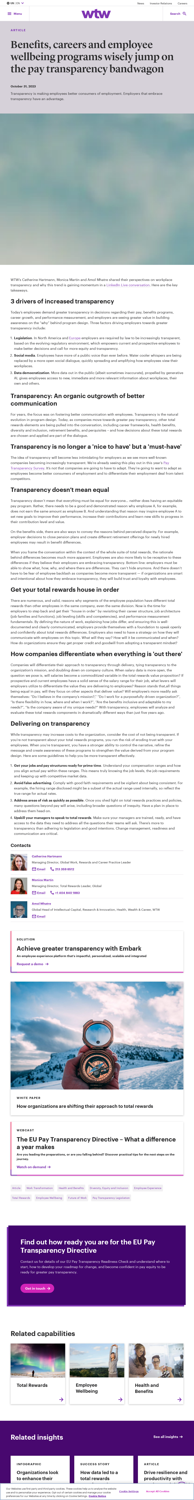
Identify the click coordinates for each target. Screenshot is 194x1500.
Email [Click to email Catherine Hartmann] (41, 869)
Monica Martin (42, 880)
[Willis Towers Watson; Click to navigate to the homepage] (96, 13)
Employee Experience (148, 1188)
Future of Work (77, 1197)
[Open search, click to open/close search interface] (178, 13)
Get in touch (38, 1288)
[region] (97, 1491)
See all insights (168, 1436)
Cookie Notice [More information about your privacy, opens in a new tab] (97, 1496)
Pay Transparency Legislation (111, 1197)
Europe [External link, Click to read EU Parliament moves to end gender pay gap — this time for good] (75, 338)
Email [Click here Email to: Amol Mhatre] (41, 916)
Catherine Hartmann (47, 856)
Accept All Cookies (157, 1491)
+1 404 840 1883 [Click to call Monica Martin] (67, 892)
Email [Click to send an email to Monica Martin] (41, 892)
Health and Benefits (71, 1188)
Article (16, 1188)
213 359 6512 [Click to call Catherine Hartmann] (64, 869)
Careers (182, 3)
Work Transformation (40, 1188)
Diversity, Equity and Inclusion (109, 1188)
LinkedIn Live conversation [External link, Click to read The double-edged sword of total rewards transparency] (128, 285)
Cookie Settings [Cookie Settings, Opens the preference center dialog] (129, 1491)
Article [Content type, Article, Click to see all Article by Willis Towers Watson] (18, 30)
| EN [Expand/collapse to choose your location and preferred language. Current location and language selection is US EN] (16, 3)
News (140, 3)
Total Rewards (21, 1197)
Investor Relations (161, 3)
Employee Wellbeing (49, 1197)
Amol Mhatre (41, 903)
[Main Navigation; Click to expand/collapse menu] (14, 13)
